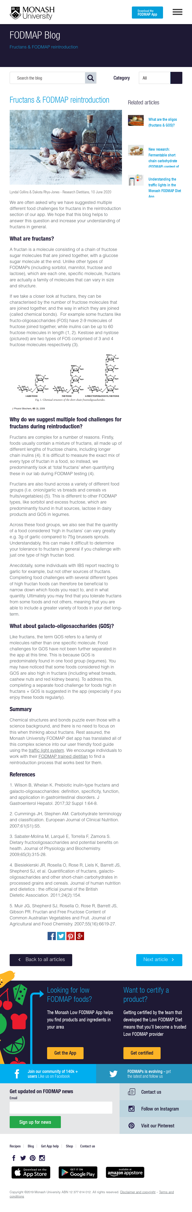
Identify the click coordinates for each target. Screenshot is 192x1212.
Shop (69, 1146)
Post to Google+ (80, 936)
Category (122, 78)
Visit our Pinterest (157, 1126)
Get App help (50, 1146)
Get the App (65, 1053)
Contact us (151, 1092)
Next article (159, 960)
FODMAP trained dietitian (63, 757)
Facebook (14, 1158)
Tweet (61, 936)
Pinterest (32, 1158)
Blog (31, 1146)
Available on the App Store (31, 1172)
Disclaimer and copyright (138, 1192)
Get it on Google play (78, 1172)
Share (52, 936)
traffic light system (46, 751)
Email (13, 1098)
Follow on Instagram (160, 1109)
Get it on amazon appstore (125, 1172)
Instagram (42, 1158)
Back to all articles (41, 960)
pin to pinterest (70, 936)
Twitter (23, 1158)
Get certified (142, 1053)
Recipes (15, 1146)
